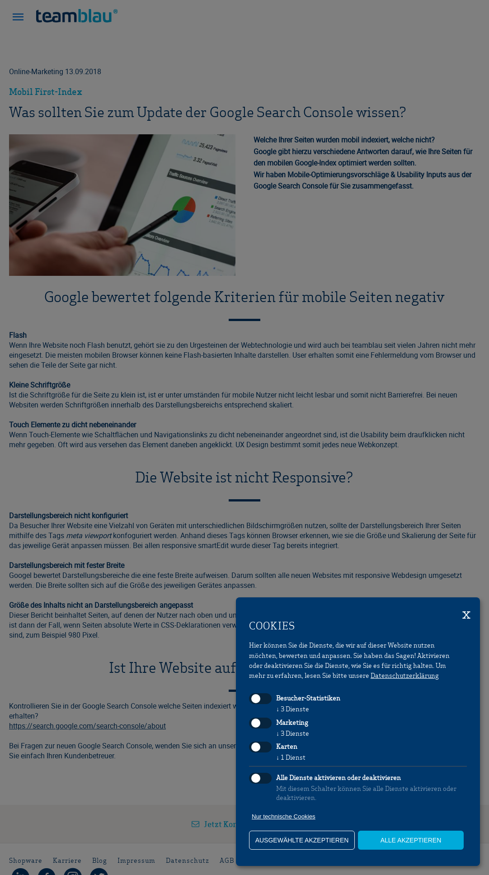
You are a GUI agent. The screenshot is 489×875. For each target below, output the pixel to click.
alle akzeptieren (411, 840)
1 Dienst (291, 756)
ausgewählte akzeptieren (302, 840)
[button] (18, 18)
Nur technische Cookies (283, 816)
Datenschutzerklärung (405, 675)
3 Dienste (292, 708)
